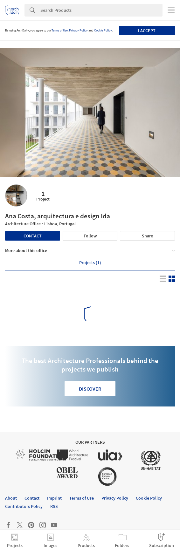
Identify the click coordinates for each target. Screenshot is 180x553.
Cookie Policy (103, 30)
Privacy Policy (78, 30)
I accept (147, 30)
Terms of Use (60, 30)
